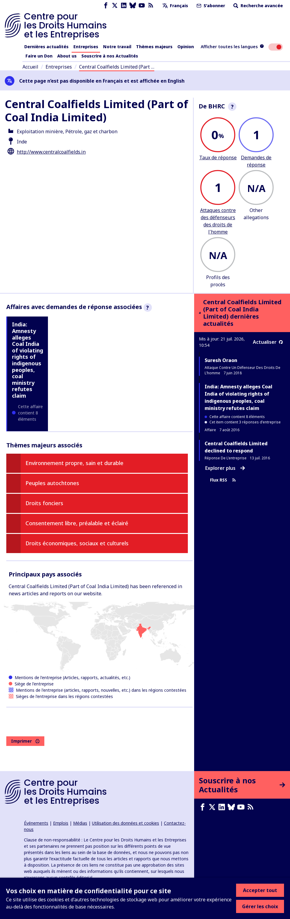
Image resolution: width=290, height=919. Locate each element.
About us (67, 56)
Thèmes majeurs (154, 46)
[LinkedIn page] (123, 5)
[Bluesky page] (132, 5)
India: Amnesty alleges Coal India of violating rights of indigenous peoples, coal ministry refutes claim (27, 360)
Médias (80, 823)
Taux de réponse (218, 157)
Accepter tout (260, 890)
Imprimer (25, 741)
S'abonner (210, 5)
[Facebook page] (105, 5)
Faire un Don (38, 56)
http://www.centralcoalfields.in (51, 152)
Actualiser (268, 342)
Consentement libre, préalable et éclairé (76, 523)
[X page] (114, 5)
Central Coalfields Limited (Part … (116, 66)
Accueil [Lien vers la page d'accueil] (30, 66)
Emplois (60, 823)
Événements (36, 823)
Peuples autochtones (52, 483)
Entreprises (85, 46)
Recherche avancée (257, 5)
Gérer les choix (260, 906)
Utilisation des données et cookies (125, 823)
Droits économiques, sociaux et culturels (77, 543)
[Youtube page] (141, 5)
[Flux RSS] (150, 5)
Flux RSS (223, 480)
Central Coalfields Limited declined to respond (236, 447)
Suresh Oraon (221, 360)
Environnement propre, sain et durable (74, 463)
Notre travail (117, 46)
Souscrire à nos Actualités (109, 56)
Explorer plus (225, 468)
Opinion (185, 46)
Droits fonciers (44, 503)
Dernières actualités (46, 46)
